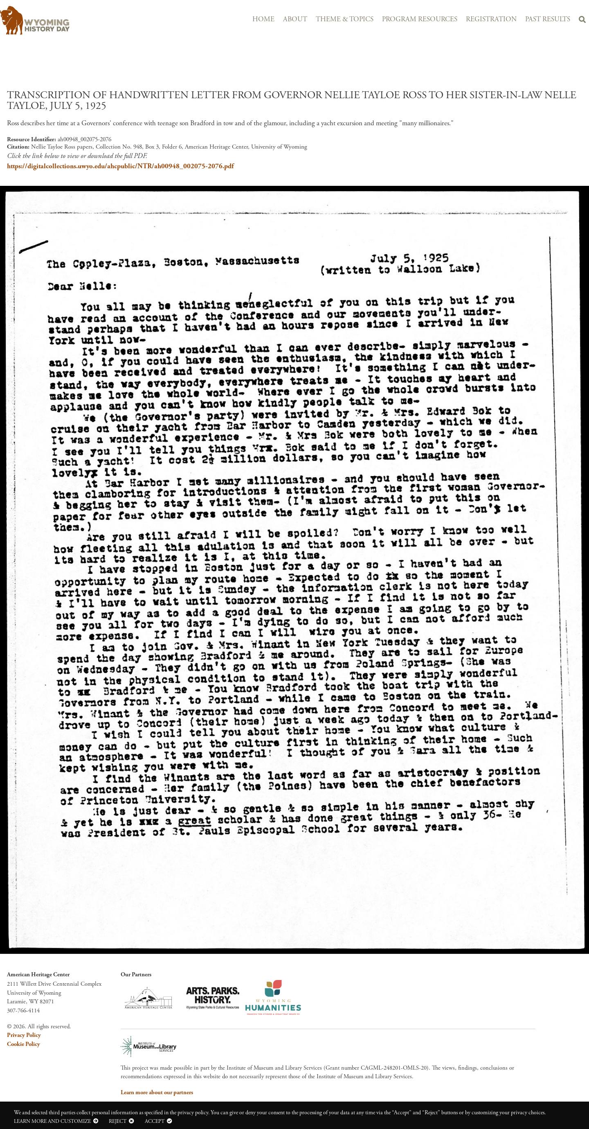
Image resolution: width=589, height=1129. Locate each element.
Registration (491, 19)
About (295, 19)
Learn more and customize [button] (52, 1121)
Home (263, 19)
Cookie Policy (23, 1044)
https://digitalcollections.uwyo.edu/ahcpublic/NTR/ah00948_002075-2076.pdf (120, 166)
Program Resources (419, 19)
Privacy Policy (24, 1035)
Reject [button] (117, 1121)
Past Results (547, 19)
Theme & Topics (344, 19)
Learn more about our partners (157, 1092)
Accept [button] (154, 1121)
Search (582, 21)
